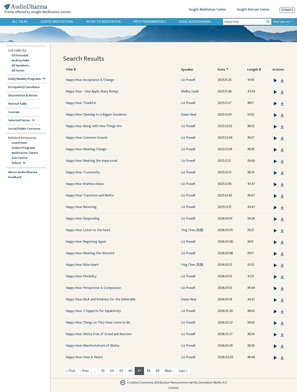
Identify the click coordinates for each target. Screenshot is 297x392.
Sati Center (20, 158)
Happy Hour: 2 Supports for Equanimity (93, 311)
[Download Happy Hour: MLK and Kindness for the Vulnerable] (282, 300)
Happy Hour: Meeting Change (86, 149)
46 (130, 371)
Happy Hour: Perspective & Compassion (93, 288)
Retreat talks (17, 103)
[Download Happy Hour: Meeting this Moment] (282, 254)
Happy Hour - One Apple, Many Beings (92, 91)
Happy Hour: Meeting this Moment (90, 253)
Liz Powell (188, 80)
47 (139, 371)
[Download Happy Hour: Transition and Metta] (282, 196)
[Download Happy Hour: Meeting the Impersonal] (282, 161)
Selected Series (21, 120)
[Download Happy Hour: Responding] (282, 219)
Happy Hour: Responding (83, 218)
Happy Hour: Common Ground (86, 138)
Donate (287, 10)
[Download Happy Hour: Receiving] (282, 208)
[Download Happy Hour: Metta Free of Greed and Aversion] (282, 335)
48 (148, 371)
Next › (169, 371)
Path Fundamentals (149, 22)
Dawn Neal (188, 114)
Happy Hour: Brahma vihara (85, 184)
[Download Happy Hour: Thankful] (282, 104)
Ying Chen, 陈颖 (192, 230)
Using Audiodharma (194, 22)
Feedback (14, 177)
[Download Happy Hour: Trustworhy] (282, 173)
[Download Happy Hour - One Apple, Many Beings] (282, 92)
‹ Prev (84, 371)
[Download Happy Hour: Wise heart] (282, 265)
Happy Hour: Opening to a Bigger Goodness (96, 114)
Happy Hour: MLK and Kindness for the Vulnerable (101, 299)
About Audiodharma (22, 172)
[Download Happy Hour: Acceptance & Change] (282, 81)
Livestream (19, 143)
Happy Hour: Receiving (81, 207)
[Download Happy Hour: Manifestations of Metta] (282, 346)
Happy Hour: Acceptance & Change (90, 80)
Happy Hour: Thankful (81, 103)
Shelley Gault (190, 91)
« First (70, 371)
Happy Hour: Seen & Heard (84, 357)
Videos (18, 163)
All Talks (20, 22)
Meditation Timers (25, 153)
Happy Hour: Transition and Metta (90, 195)
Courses (13, 112)
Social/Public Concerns (24, 128)
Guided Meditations (57, 22)
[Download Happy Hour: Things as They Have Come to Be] (282, 323)
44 (112, 371)
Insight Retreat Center (253, 9)
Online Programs (23, 148)
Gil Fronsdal (20, 55)
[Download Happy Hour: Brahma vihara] (282, 185)
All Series (18, 70)
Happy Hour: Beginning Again (86, 242)
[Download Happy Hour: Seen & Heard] (282, 358)
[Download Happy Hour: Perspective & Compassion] (282, 288)
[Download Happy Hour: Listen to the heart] (282, 231)
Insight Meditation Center (207, 9)
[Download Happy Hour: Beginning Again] (282, 242)
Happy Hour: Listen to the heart (88, 230)
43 (102, 371)
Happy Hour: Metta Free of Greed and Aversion (99, 334)
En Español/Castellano (24, 87)
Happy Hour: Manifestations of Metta (92, 346)
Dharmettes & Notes (22, 95)
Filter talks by (281, 21)
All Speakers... (21, 65)
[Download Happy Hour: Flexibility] (282, 277)
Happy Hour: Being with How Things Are (94, 126)
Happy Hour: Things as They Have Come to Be (98, 322)
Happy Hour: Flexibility (81, 276)
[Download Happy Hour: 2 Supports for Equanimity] (282, 312)
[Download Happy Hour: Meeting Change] (282, 150)
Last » (183, 371)
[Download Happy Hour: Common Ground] (282, 138)
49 (157, 371)
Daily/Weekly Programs (26, 79)
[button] (275, 80)
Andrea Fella (20, 60)
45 (121, 371)
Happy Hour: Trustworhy (83, 172)
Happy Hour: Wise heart (82, 265)
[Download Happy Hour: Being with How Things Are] (282, 127)
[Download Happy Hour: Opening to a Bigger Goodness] (282, 115)
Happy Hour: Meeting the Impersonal (91, 161)
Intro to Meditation (103, 22)
